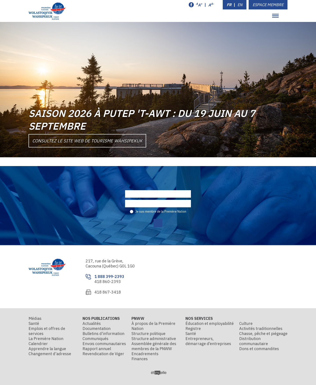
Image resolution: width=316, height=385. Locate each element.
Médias (35, 318)
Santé (34, 323)
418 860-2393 (107, 281)
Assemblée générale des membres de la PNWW (153, 346)
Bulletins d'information (103, 333)
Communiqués (95, 338)
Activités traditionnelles (260, 328)
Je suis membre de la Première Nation (160, 211)
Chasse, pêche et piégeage (263, 333)
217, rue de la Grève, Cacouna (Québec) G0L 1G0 (110, 263)
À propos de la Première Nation (153, 326)
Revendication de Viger (103, 353)
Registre (193, 328)
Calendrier (38, 343)
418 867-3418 (107, 292)
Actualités (92, 323)
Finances (139, 358)
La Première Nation (46, 338)
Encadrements (144, 353)
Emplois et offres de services (47, 331)
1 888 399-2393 (109, 276)
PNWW (137, 318)
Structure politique (148, 333)
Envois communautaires (104, 343)
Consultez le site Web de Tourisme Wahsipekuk (87, 141)
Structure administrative (153, 338)
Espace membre (268, 4)
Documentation (97, 328)
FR (229, 4)
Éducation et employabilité (209, 323)
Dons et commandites (259, 348)
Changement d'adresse (50, 353)
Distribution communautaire (253, 341)
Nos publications (101, 318)
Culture (246, 323)
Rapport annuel (97, 348)
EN (239, 4)
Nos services (199, 318)
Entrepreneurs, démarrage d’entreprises (208, 341)
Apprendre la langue (47, 348)
